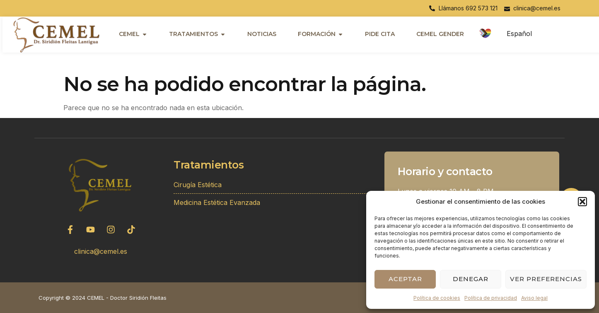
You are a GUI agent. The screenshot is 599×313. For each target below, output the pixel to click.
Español (519, 33)
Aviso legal (534, 298)
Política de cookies (436, 298)
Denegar (470, 279)
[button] (582, 201)
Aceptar (405, 279)
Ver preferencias (546, 279)
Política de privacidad (490, 298)
